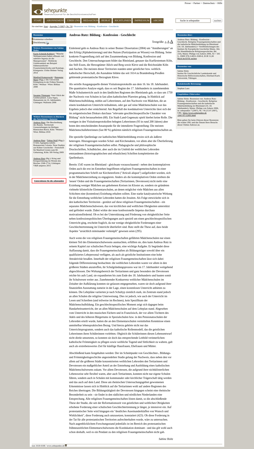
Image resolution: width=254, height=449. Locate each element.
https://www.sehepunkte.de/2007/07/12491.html (192, 114)
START (37, 20)
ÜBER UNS (73, 20)
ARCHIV (158, 20)
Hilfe (219, 3)
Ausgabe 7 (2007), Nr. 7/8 (61, 26)
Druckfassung (41, 42)
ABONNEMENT (55, 20)
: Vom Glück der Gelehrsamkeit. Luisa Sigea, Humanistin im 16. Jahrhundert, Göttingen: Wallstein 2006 (48, 99)
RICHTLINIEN (123, 20)
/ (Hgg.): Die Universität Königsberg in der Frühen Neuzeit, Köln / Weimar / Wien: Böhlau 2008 (48, 82)
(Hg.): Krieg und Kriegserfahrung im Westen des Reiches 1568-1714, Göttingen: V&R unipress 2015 (47, 162)
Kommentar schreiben (43, 39)
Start (46, 26)
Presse (188, 3)
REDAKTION (90, 20)
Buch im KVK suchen (187, 58)
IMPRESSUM (142, 20)
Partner (196, 3)
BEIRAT (106, 20)
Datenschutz (209, 3)
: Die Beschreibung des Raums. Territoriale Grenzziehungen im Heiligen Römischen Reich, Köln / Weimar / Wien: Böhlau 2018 (48, 127)
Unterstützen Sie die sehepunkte (49, 181)
